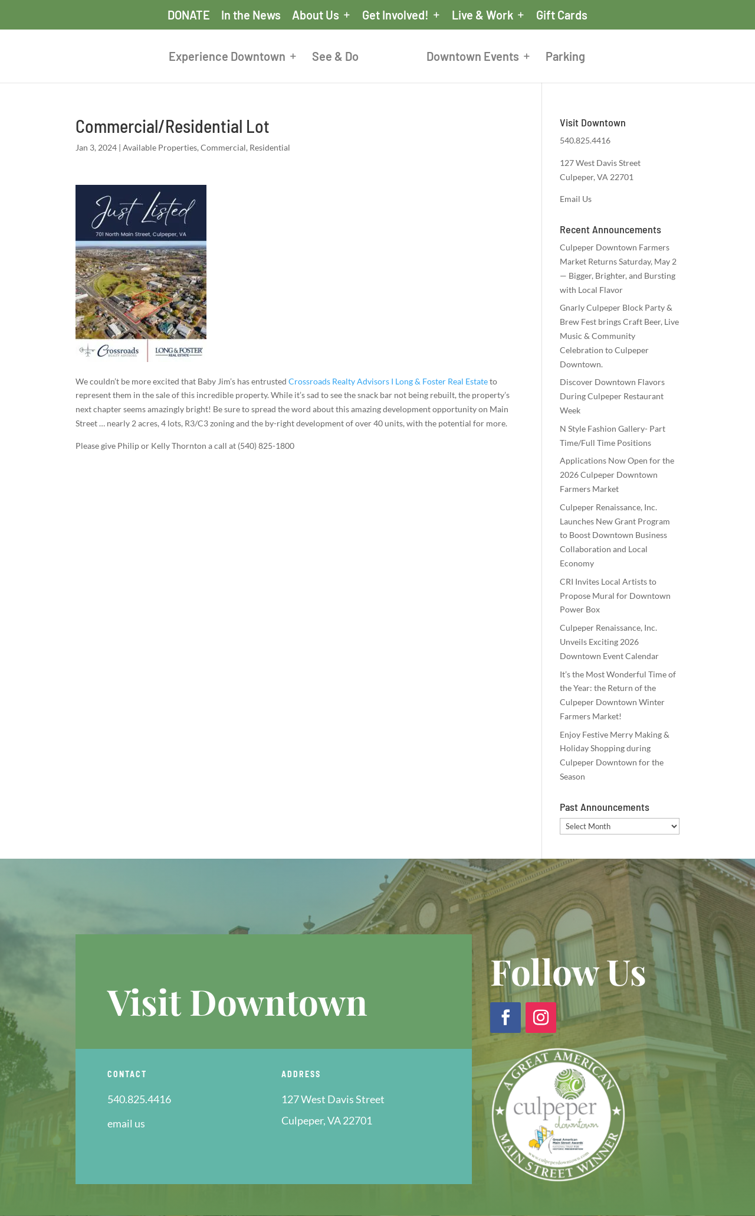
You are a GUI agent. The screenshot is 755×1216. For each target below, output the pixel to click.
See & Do (335, 57)
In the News (251, 15)
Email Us (576, 199)
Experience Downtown (227, 57)
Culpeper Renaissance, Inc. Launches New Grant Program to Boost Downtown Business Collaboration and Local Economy (615, 535)
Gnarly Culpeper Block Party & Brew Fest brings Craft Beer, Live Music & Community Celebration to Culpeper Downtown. (619, 335)
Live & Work (482, 15)
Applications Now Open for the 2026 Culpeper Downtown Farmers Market (617, 474)
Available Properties (160, 147)
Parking (565, 57)
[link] (388, 381)
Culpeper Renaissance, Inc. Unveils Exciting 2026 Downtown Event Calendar (609, 641)
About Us (315, 15)
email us (126, 1123)
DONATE (189, 15)
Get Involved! (395, 15)
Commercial (223, 147)
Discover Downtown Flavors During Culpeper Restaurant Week (612, 396)
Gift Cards (561, 15)
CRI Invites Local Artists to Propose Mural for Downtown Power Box (615, 595)
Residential (270, 147)
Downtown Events (472, 57)
